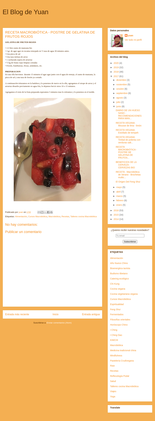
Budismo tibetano (119, 273)
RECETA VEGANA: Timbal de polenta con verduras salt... (128, 140)
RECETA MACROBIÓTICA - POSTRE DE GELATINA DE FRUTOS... (126, 152)
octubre (120, 89)
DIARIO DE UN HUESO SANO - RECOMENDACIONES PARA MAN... (129, 114)
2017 (116, 76)
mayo (119, 187)
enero (119, 205)
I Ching (113, 330)
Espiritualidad (117, 304)
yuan (130, 35)
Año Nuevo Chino (119, 263)
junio (119, 106)
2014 (116, 219)
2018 (116, 71)
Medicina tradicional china (123, 350)
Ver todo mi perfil (133, 40)
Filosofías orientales (120, 319)
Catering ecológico (119, 278)
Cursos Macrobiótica (37, 216)
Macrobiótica (54, 216)
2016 (116, 210)
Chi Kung (114, 283)
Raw (112, 365)
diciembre (121, 80)
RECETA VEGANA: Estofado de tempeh (127, 131)
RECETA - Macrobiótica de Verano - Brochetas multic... (128, 175)
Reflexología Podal (119, 376)
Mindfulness (116, 355)
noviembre (121, 84)
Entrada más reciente (17, 314)
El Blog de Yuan (25, 11)
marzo (119, 196)
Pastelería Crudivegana (122, 360)
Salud (113, 381)
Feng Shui (115, 309)
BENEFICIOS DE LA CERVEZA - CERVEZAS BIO (126, 165)
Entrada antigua (91, 314)
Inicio (55, 314)
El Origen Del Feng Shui (128, 181)
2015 (116, 214)
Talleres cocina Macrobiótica (83, 216)
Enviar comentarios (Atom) (59, 323)
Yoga (112, 396)
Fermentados (116, 314)
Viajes (113, 391)
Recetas (65, 216)
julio (118, 102)
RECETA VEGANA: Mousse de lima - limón (128, 124)
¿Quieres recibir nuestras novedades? (130, 230)
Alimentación (21, 216)
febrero (120, 200)
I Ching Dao (116, 335)
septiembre (122, 93)
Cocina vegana (117, 288)
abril (118, 191)
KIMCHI (114, 340)
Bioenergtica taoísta (120, 268)
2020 (116, 63)
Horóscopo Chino (119, 324)
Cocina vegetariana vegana (124, 294)
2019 (116, 67)
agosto (120, 97)
